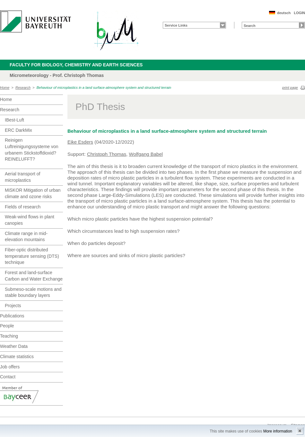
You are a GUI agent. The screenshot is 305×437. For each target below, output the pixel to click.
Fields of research (22, 206)
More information (277, 431)
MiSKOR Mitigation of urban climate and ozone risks (33, 193)
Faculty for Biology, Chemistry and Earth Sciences (76, 64)
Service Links (176, 25)
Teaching (9, 336)
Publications (12, 315)
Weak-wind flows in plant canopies (29, 220)
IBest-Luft (14, 119)
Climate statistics (17, 356)
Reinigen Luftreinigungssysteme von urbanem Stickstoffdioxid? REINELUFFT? (31, 150)
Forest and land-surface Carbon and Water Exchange (34, 276)
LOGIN (299, 13)
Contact (7, 376)
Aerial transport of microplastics (22, 177)
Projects (13, 305)
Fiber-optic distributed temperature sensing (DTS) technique (32, 256)
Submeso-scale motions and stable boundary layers (33, 292)
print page (290, 87)
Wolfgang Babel (146, 154)
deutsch (284, 13)
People (7, 325)
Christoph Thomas (106, 154)
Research (22, 87)
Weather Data (14, 346)
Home (4, 87)
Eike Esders (80, 142)
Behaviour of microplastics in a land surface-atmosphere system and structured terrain (104, 87)
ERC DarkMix (18, 130)
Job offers (10, 366)
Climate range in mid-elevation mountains (26, 236)
